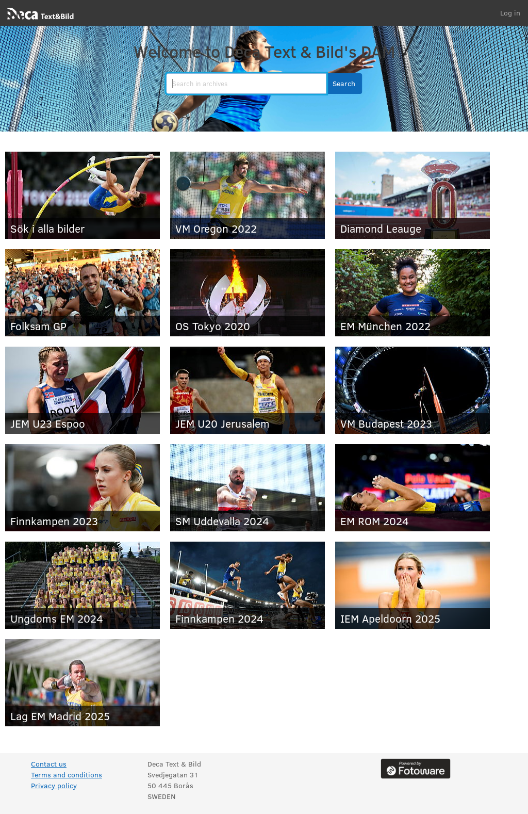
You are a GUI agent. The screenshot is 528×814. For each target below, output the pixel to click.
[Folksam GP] (82, 292)
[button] (344, 83)
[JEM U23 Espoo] (82, 390)
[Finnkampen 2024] (247, 585)
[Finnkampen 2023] (82, 487)
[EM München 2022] (412, 292)
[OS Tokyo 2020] (247, 292)
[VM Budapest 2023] (412, 390)
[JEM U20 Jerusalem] (247, 390)
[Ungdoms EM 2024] (82, 585)
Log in (510, 13)
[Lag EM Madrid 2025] (82, 682)
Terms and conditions (66, 774)
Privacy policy (54, 785)
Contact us (49, 764)
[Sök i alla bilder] (82, 195)
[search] (246, 83)
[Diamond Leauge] (412, 195)
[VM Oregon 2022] (247, 195)
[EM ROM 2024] (412, 487)
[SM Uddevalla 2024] (247, 487)
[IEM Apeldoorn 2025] (412, 585)
